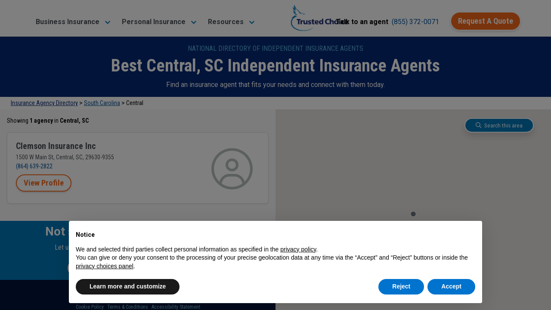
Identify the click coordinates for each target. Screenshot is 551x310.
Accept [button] (451, 286)
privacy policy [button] (298, 249)
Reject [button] (401, 286)
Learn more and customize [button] (128, 286)
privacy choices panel (104, 266)
